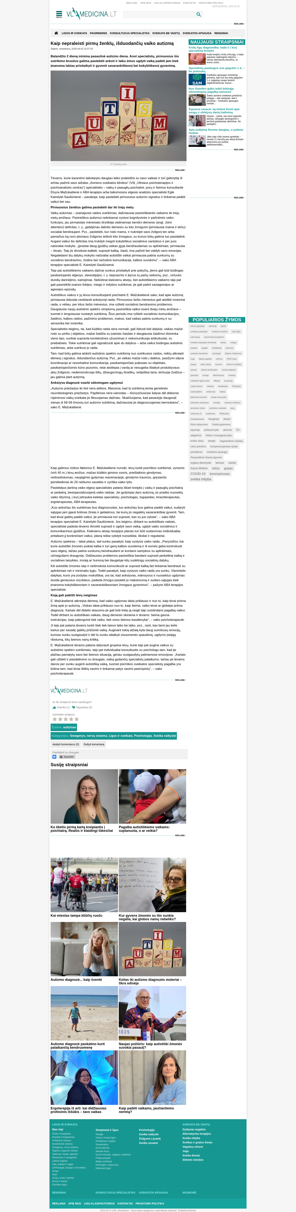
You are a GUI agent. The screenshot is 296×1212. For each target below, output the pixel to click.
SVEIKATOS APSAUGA (197, 33)
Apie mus (145, 3)
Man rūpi (57, 1129)
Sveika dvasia (191, 1155)
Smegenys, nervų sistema (88, 735)
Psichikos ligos (59, 1184)
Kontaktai (189, 3)
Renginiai (59, 1192)
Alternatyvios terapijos (197, 1133)
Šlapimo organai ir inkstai (65, 1150)
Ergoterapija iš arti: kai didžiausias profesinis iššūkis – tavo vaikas (78, 1110)
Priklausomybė (103, 1158)
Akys (54, 1174)
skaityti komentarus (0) (65, 744)
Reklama (131, 3)
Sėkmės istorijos (193, 1159)
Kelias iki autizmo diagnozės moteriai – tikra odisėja (150, 981)
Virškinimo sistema (61, 1140)
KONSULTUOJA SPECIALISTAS (130, 33)
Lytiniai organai (59, 1161)
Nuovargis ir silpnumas (107, 1165)
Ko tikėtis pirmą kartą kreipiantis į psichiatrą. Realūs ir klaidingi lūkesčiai (82, 829)
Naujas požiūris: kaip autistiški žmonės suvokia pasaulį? (150, 1045)
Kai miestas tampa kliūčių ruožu (76, 915)
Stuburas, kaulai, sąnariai (65, 1154)
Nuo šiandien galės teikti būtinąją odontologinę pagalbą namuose (211, 90)
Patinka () (63, 707)
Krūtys (55, 1171)
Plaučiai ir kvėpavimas (63, 1137)
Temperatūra (102, 1144)
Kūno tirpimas (102, 1148)
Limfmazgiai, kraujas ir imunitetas (69, 1167)
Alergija (99, 1134)
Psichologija (143, 735)
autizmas (69, 727)
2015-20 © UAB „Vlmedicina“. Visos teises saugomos (127, 1210)
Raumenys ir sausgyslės (64, 1157)
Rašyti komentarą (94, 744)
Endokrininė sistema (62, 1144)
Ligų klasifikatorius (167, 3)
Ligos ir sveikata (74, 33)
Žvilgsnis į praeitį (150, 1138)
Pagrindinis (98, 33)
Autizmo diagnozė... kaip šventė (76, 980)
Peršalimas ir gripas (106, 1141)
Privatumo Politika (211, 3)
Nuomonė (189, 1192)
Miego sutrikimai (104, 1161)
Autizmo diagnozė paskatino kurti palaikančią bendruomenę (78, 1045)
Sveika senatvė (148, 1142)
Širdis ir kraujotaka (61, 1133)
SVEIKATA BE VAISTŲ (166, 33)
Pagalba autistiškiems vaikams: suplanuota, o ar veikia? (144, 829)
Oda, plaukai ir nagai (62, 1164)
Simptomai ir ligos (107, 1129)
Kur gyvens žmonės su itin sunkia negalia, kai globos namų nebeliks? (147, 917)
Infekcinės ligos (103, 1168)
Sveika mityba (191, 1138)
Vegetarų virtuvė (193, 1146)
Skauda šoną (102, 1151)
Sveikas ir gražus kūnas (198, 1142)
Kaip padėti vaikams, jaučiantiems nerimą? (146, 1110)
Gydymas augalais (194, 1129)
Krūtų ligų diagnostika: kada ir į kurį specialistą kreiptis (213, 49)
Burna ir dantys (60, 1181)
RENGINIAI (221, 33)
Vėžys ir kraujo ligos (106, 1137)
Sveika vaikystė (165, 735)
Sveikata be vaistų (196, 1124)
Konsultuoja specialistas (115, 1192)
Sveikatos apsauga (153, 1192)
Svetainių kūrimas (187, 1210)
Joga (186, 1151)
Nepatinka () (84, 707)
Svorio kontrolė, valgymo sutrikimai (113, 1154)
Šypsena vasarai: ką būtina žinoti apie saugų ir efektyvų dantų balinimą (214, 110)
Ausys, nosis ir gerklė (63, 1178)
